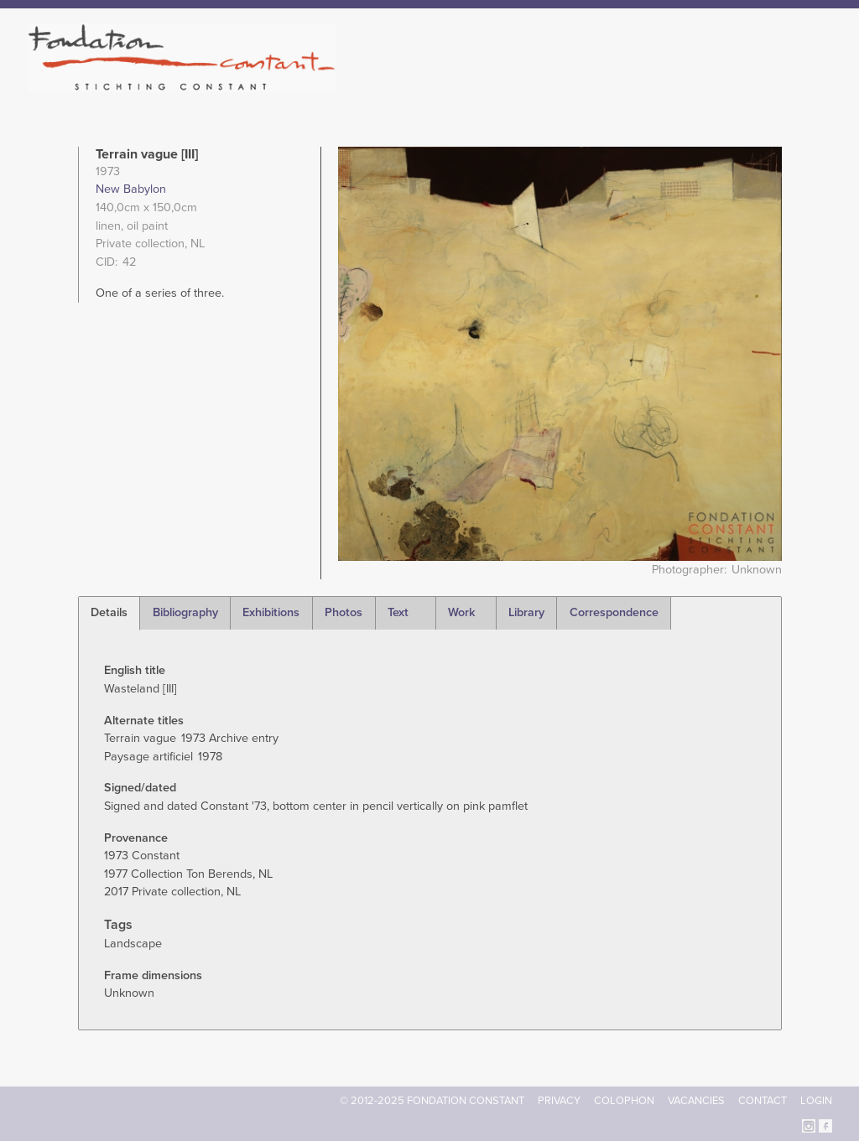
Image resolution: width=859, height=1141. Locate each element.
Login (816, 1100)
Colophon (624, 1100)
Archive (714, 84)
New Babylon (131, 189)
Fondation (502, 84)
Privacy (559, 1100)
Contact (762, 1100)
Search (823, 82)
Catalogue (646, 84)
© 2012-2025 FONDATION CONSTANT (432, 1100)
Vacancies (696, 1100)
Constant (575, 84)
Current (774, 84)
